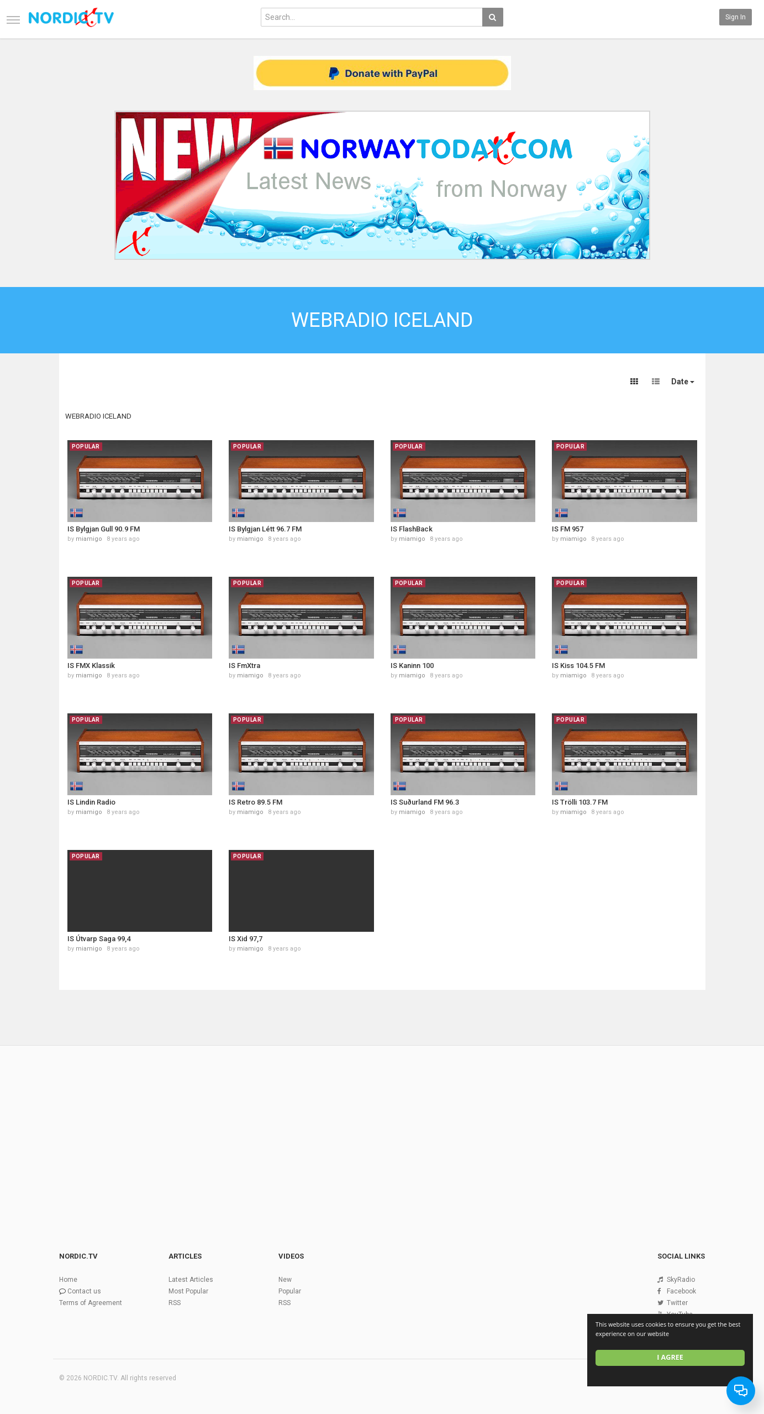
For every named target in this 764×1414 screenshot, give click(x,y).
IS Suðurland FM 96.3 (425, 802)
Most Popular (188, 1291)
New (285, 1279)
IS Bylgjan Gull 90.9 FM (103, 529)
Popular (289, 1291)
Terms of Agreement (90, 1303)
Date (682, 381)
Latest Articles (190, 1279)
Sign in (735, 17)
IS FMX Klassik (91, 665)
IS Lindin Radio (91, 802)
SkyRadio (681, 1279)
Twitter (677, 1303)
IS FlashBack (412, 529)
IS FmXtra (244, 665)
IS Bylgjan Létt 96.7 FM (265, 529)
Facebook (681, 1291)
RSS (174, 1303)
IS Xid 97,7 (245, 939)
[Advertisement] (382, 1129)
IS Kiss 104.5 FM (578, 665)
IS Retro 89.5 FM (255, 802)
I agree (670, 1357)
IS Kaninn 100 (412, 665)
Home (68, 1279)
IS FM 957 (567, 529)
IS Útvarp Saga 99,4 (98, 939)
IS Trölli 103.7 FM (580, 802)
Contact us (84, 1291)
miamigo (89, 538)
